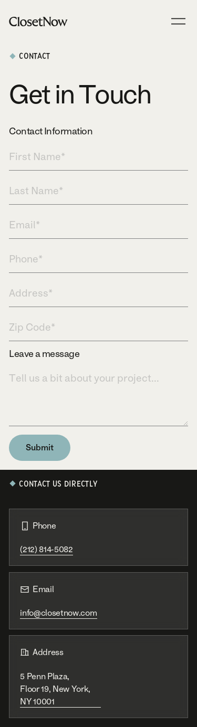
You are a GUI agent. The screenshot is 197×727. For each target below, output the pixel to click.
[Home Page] (38, 21)
